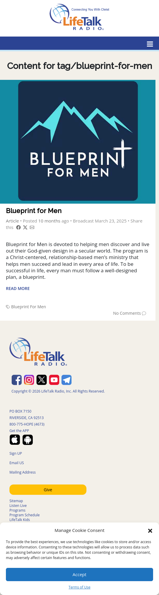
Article (12, 221)
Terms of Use (80, 587)
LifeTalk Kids (19, 519)
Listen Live (18, 505)
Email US (16, 462)
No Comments (127, 313)
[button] (150, 530)
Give (48, 489)
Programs (17, 510)
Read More (18, 288)
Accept (79, 574)
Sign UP (15, 453)
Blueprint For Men (28, 306)
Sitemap (16, 500)
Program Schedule (24, 514)
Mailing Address (22, 472)
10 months (49, 221)
